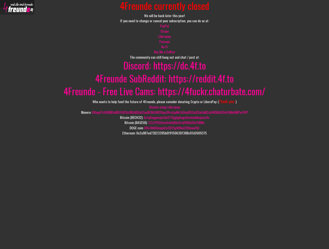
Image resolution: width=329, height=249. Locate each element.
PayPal (164, 25)
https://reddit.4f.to (201, 78)
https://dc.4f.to (179, 65)
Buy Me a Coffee (164, 51)
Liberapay (164, 36)
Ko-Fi (164, 46)
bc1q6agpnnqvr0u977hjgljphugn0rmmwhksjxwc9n (176, 117)
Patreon (164, 41)
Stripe (164, 31)
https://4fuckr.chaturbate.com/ (211, 91)
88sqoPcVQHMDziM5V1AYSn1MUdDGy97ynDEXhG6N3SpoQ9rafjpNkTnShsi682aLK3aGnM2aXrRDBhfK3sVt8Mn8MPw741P (170, 112)
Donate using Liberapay (164, 106)
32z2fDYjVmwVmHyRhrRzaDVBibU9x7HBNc (176, 122)
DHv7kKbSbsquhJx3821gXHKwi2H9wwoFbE (171, 127)
